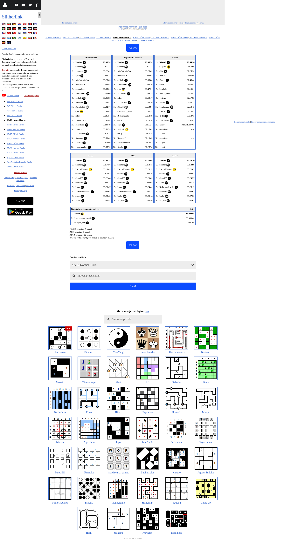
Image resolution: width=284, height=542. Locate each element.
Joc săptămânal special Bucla (19, 162)
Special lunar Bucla (15, 166)
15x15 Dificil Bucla (15, 134)
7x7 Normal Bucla (15, 111)
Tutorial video (13, 95)
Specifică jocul (21, 177)
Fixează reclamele (70, 23)
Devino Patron (20, 172)
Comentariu (9, 177)
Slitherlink (12, 16)
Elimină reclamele (170, 23)
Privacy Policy (20, 190)
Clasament (20, 185)
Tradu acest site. (9, 48)
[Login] (5, 6)
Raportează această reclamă (192, 23)
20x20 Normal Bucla (16, 138)
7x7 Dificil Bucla (14, 115)
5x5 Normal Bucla (15, 101)
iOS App (20, 200)
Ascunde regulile (31, 95)
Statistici (30, 185)
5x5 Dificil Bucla (14, 106)
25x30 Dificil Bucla (15, 152)
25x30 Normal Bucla (16, 148)
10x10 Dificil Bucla (15, 125)
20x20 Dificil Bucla (15, 143)
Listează (11, 185)
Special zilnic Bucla (15, 157)
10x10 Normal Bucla (16, 120)
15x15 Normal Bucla (16, 129)
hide (147, 311)
